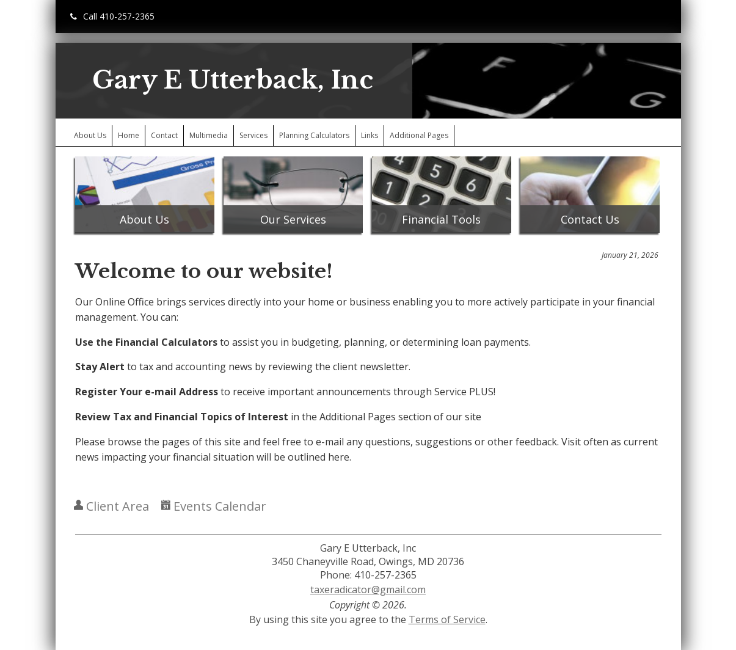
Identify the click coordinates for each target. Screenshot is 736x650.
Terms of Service (447, 619)
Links (369, 135)
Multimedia (208, 135)
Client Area (111, 506)
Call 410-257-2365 (112, 16)
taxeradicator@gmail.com (368, 589)
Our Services (293, 219)
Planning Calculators (314, 135)
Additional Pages (419, 135)
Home (128, 135)
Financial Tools (441, 219)
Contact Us (590, 219)
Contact (164, 135)
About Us (90, 135)
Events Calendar (213, 506)
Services (253, 135)
